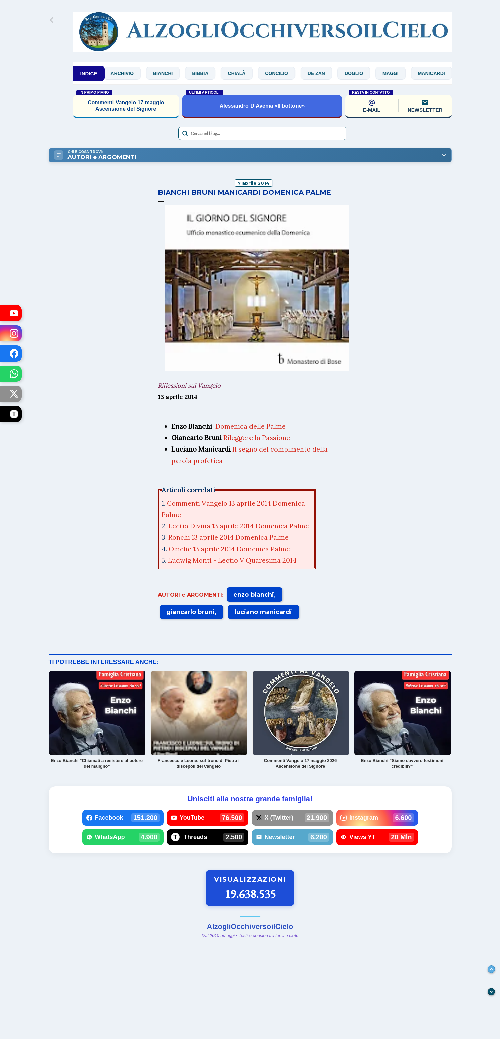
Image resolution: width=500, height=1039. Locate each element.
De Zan (321, 73)
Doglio (358, 73)
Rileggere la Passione (256, 437)
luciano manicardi (263, 612)
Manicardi (436, 73)
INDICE (88, 73)
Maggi (395, 73)
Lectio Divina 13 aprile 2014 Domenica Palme (239, 526)
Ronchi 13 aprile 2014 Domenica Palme (229, 537)
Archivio (127, 73)
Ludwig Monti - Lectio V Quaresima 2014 (233, 560)
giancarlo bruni (190, 612)
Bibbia (205, 73)
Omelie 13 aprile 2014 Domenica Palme (230, 549)
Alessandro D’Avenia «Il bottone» (262, 106)
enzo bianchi (253, 594)
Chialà (242, 73)
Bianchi (167, 73)
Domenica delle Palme (250, 426)
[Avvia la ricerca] (185, 133)
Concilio (281, 73)
